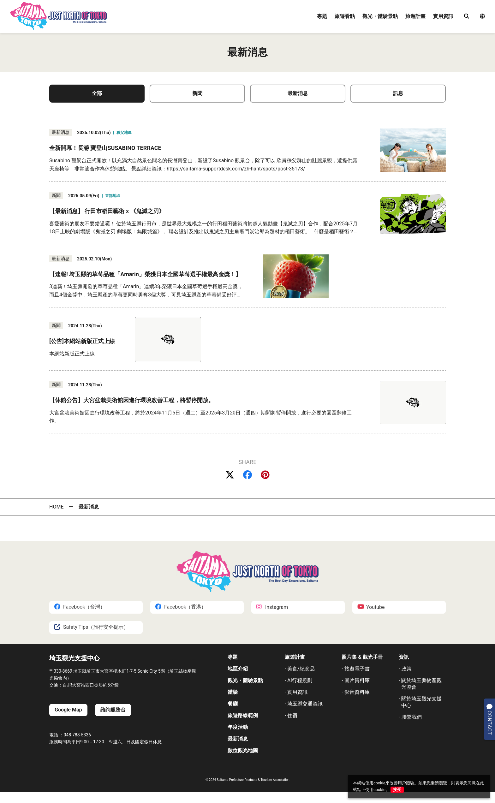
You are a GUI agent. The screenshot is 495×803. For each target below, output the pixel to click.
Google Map (68, 710)
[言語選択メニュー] (482, 17)
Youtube (371, 607)
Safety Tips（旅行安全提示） (91, 627)
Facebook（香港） (180, 607)
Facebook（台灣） (79, 607)
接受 (397, 789)
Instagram (272, 607)
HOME (56, 507)
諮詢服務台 (113, 710)
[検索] (467, 16)
